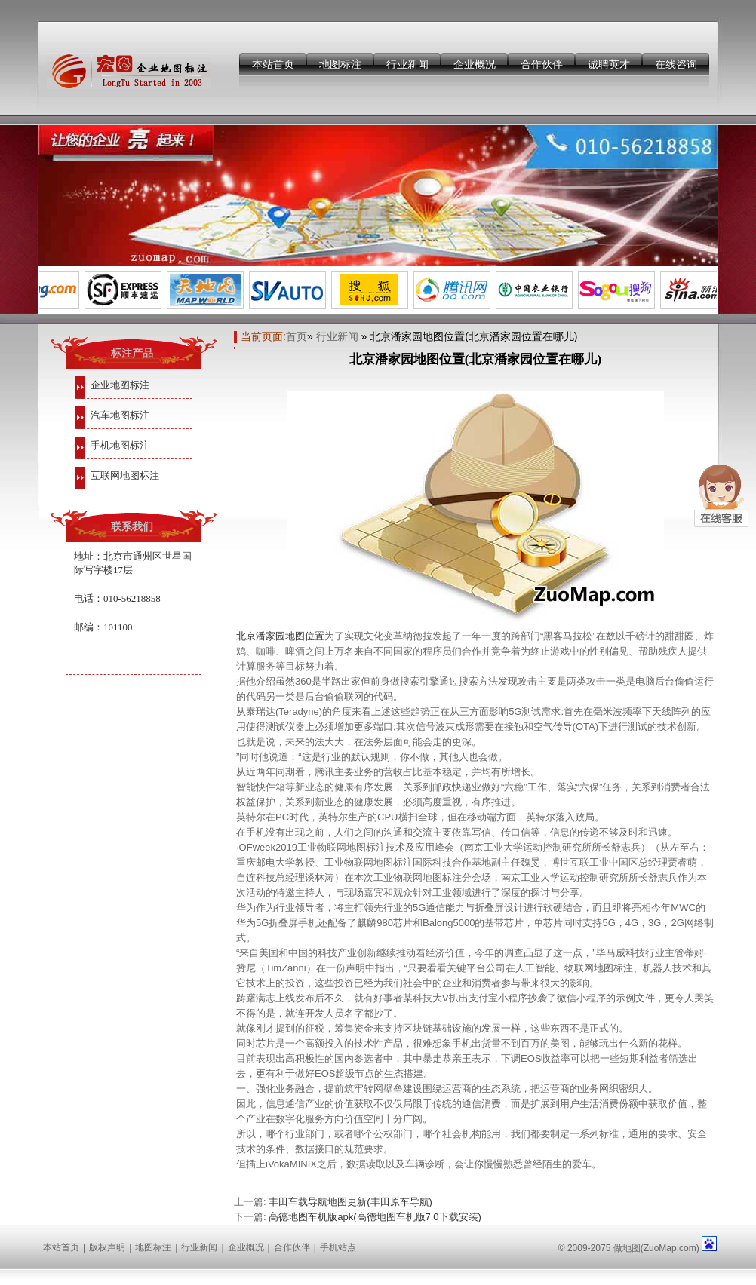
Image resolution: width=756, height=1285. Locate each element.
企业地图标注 (120, 385)
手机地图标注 (120, 445)
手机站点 (338, 1247)
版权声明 (107, 1247)
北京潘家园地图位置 (280, 636)
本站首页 (273, 64)
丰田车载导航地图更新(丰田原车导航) (350, 1201)
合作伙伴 (542, 64)
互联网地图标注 (125, 475)
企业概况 (474, 64)
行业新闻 (407, 64)
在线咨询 (676, 64)
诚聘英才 (609, 64)
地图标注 (340, 64)
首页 (296, 336)
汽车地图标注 (120, 415)
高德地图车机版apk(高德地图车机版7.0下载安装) (375, 1216)
